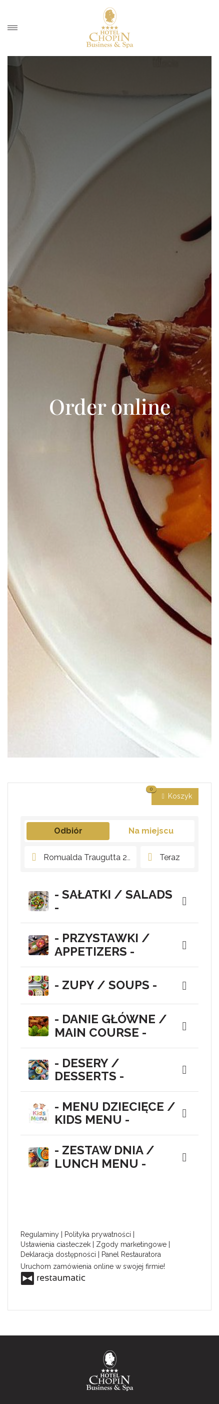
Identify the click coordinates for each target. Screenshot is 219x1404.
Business (160, 1392)
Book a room (184, 28)
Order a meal (204, 28)
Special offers (58, 1392)
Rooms (161, 1380)
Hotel (59, 1380)
